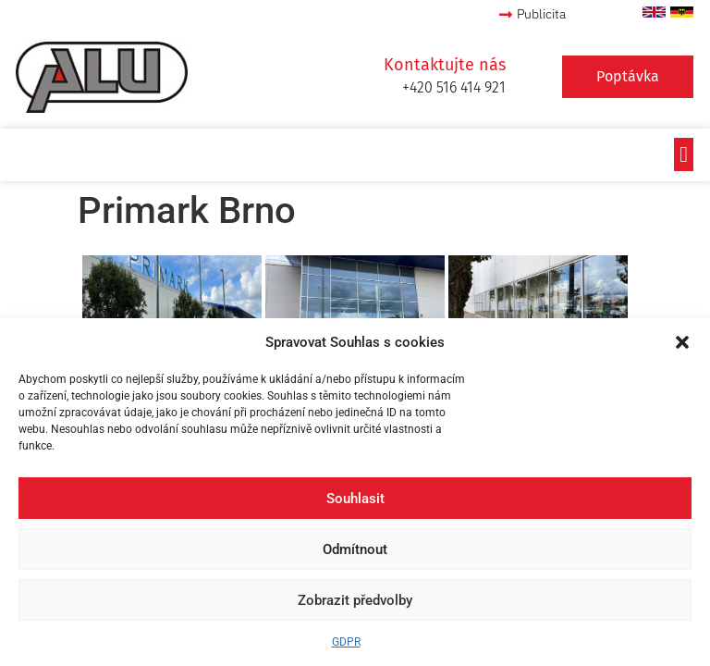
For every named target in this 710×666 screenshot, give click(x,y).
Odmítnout (355, 549)
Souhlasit (355, 498)
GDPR (346, 641)
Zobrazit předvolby (355, 600)
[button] (682, 342)
